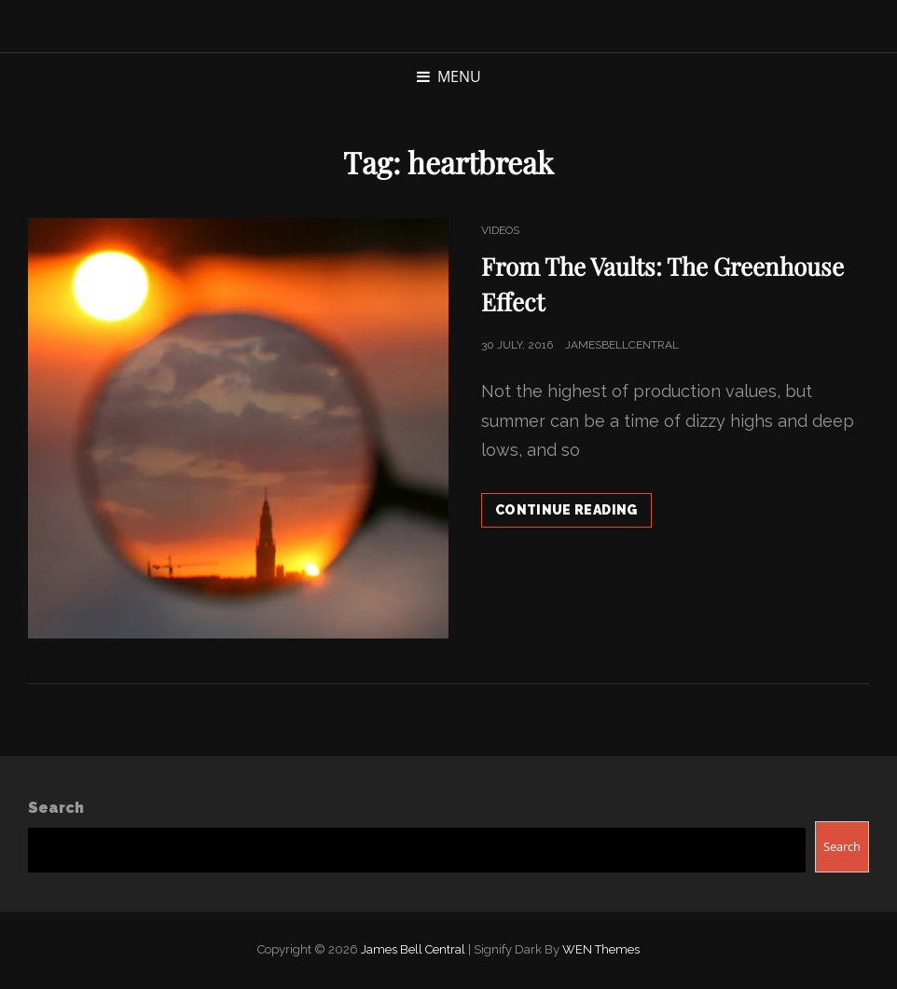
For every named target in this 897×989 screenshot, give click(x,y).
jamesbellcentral (622, 344)
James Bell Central (413, 949)
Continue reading (573, 514)
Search (56, 808)
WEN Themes (601, 949)
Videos (500, 230)
